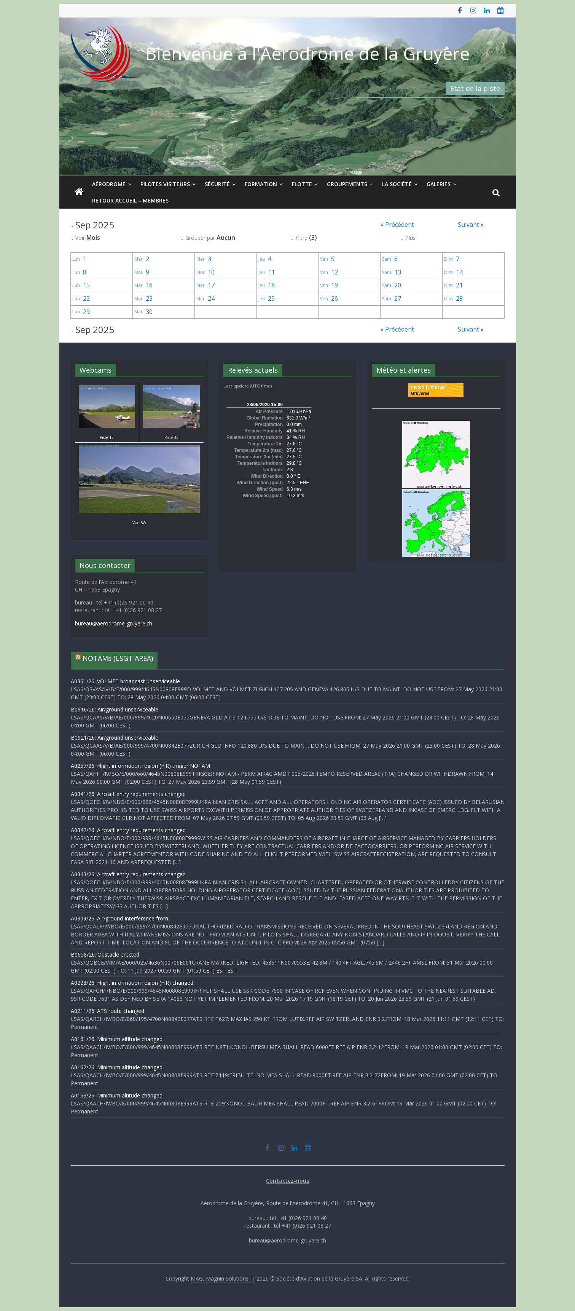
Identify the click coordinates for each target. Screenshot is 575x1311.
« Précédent (397, 224)
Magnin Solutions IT (230, 1278)
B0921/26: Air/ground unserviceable (114, 737)
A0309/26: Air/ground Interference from (119, 918)
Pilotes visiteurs (165, 184)
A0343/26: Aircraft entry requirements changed (128, 874)
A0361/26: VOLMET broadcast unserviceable (125, 681)
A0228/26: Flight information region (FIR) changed (132, 982)
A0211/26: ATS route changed (107, 1010)
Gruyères (420, 393)
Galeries (439, 184)
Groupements (347, 184)
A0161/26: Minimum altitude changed (116, 1039)
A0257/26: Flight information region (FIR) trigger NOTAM (140, 765)
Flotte (302, 184)
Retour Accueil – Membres (130, 200)
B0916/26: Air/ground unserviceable (114, 709)
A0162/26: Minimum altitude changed (116, 1067)
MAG (197, 1278)
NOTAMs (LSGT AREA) (118, 658)
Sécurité (217, 184)
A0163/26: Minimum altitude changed (116, 1095)
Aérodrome (109, 184)
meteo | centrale (428, 387)
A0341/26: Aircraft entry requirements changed (128, 793)
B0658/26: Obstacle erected (105, 954)
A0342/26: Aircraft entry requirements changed (128, 830)
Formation (261, 184)
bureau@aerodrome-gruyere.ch (113, 623)
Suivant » (471, 224)
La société (397, 184)
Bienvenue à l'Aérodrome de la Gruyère (307, 53)
